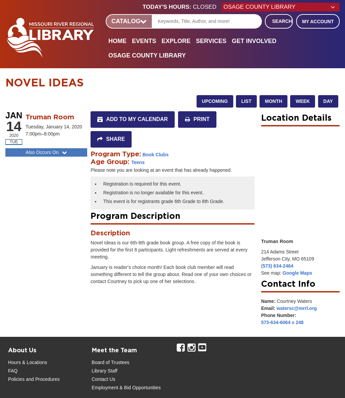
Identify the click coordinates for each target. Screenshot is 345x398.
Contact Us (103, 379)
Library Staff (104, 370)
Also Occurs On (47, 152)
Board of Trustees (110, 362)
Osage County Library (147, 55)
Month (273, 101)
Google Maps (297, 273)
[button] (182, 7)
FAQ (13, 370)
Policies (16, 379)
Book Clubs (155, 154)
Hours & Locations (27, 362)
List (246, 101)
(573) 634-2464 (277, 266)
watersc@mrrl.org (297, 308)
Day (328, 101)
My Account (318, 21)
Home (117, 41)
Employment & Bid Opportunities (126, 387)
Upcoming (215, 101)
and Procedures (42, 379)
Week (303, 101)
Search (282, 21)
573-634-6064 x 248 (282, 322)
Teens (137, 162)
